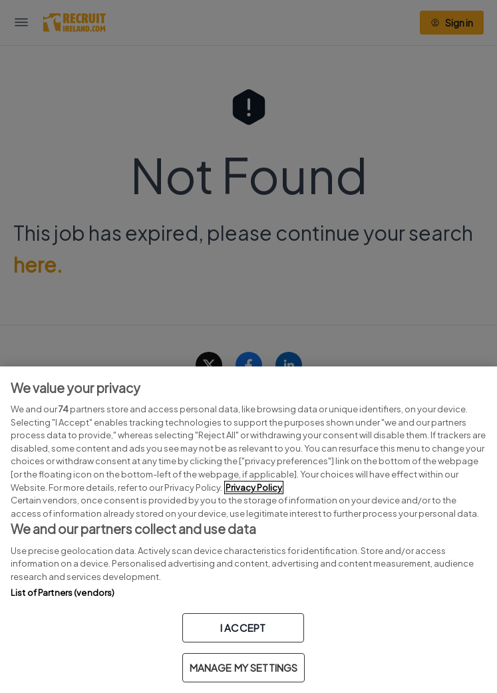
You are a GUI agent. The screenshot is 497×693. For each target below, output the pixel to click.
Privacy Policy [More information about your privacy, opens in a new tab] (254, 487)
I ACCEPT (242, 627)
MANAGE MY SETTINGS (244, 667)
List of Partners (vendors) (62, 592)
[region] (248, 529)
